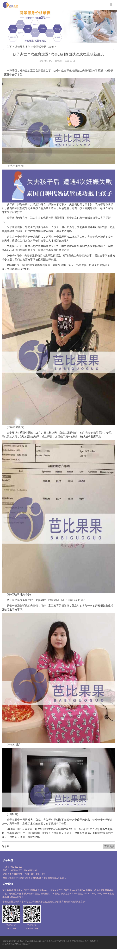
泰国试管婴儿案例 (43, 46)
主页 (9, 46)
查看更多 (109, 846)
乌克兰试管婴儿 (60, 941)
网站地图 (26, 944)
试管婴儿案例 (22, 46)
